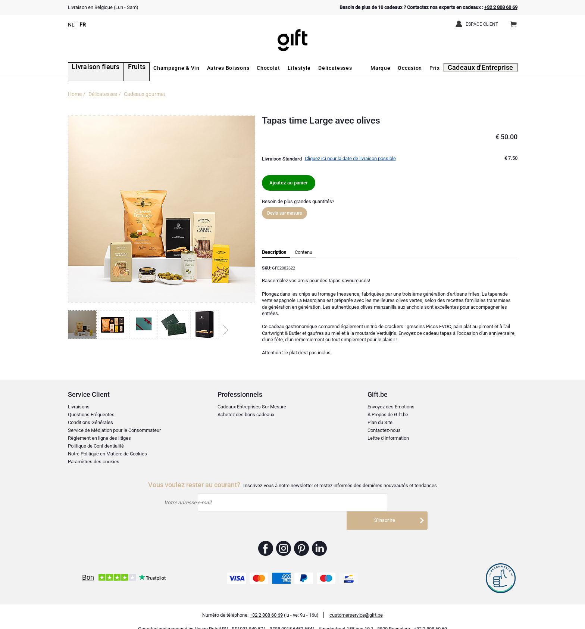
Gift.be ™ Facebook (265, 537)
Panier (515, 21)
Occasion (419, 68)
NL (71, 24)
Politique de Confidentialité (96, 446)
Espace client (482, 24)
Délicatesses (321, 68)
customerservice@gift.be (356, 604)
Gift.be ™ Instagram (283, 537)
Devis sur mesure (284, 213)
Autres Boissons (214, 68)
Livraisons (79, 407)
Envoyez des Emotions (390, 407)
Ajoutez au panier (288, 183)
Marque (389, 68)
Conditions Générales (90, 422)
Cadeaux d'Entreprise (486, 68)
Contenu (303, 252)
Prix (443, 68)
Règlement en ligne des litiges (99, 438)
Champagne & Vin (163, 68)
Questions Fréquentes (91, 414)
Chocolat (255, 68)
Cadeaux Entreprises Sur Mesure (252, 407)
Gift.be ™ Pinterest (301, 537)
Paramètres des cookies (93, 461)
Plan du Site (379, 422)
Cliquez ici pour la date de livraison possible (350, 158)
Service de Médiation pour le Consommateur (114, 430)
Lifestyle (285, 68)
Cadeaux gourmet (144, 94)
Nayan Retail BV (211, 618)
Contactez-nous (384, 430)
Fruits (124, 68)
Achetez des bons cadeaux (246, 414)
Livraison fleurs (89, 68)
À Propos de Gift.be (387, 414)
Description (274, 252)
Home (75, 94)
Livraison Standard (282, 159)
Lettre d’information (388, 438)
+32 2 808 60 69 (500, 7)
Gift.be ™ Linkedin (319, 537)
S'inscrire (384, 502)
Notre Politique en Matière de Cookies (107, 454)
